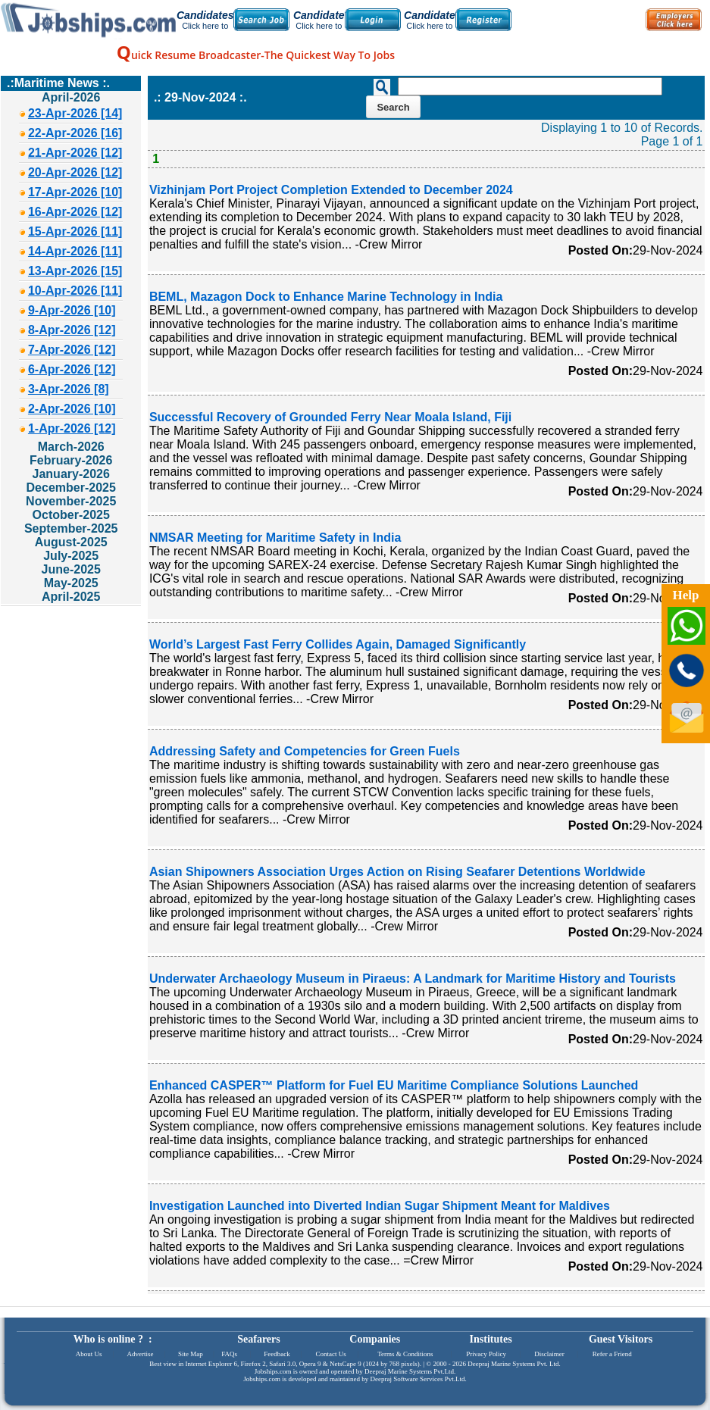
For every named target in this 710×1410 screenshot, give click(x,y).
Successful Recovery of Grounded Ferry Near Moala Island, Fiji (330, 417)
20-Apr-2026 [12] (75, 172)
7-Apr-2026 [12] (72, 349)
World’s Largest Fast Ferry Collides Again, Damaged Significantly (337, 644)
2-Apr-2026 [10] (72, 408)
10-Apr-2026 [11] (75, 290)
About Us (89, 1354)
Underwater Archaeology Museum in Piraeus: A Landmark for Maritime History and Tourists (412, 978)
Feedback (276, 1354)
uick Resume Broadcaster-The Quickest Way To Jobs (256, 55)
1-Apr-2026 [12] (72, 428)
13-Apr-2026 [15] (75, 270)
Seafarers (258, 1339)
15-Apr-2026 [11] (75, 231)
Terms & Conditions (405, 1354)
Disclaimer (549, 1354)
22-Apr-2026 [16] (75, 133)
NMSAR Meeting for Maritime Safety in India (275, 537)
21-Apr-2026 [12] (75, 152)
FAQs (229, 1354)
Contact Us (331, 1354)
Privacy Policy (486, 1354)
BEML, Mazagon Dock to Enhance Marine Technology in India (325, 296)
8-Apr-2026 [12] (72, 330)
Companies (374, 1339)
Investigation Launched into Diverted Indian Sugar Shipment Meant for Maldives (379, 1205)
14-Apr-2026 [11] (75, 251)
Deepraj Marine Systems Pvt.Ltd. (409, 1371)
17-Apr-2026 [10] (75, 192)
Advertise (140, 1354)
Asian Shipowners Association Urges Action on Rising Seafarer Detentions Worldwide (397, 871)
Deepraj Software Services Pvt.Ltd (418, 1379)
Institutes (491, 1339)
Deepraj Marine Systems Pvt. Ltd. (514, 1364)
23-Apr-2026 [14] (75, 113)
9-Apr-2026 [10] (72, 310)
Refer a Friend (612, 1354)
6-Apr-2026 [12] (72, 369)
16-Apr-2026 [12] (75, 211)
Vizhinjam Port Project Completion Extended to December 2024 (331, 189)
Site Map (190, 1354)
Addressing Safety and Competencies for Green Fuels (304, 751)
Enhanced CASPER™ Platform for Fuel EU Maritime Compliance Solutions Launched (393, 1085)
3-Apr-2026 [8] (68, 389)
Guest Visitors (620, 1339)
